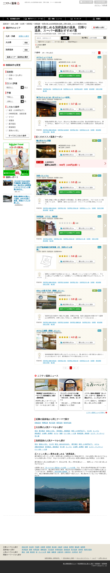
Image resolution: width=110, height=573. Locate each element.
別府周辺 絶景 (78, 89)
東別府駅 (91, 89)
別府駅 (86, 89)
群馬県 (48, 547)
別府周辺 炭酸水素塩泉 (49, 130)
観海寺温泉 (67, 423)
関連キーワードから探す (12, 555)
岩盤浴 (11, 120)
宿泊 (36, 431)
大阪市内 (60, 552)
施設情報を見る (68, 71)
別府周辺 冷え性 (68, 89)
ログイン (98, 5)
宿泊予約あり (72, 42)
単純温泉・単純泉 (83, 433)
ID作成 (104, 5)
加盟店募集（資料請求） (52, 558)
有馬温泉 (36, 549)
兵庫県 (42, 547)
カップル (96, 431)
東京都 (54, 547)
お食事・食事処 (47, 433)
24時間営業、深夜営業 (18, 114)
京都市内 (67, 552)
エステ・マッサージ (97, 433)
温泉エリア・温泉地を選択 (17, 57)
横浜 (23, 552)
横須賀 (32, 552)
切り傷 (37, 436)
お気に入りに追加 (87, 71)
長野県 (71, 547)
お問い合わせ (102, 558)
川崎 (27, 552)
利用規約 (97, 563)
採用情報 (104, 563)
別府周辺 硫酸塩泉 (75, 322)
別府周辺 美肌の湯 (72, 208)
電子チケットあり (44, 42)
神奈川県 (25, 547)
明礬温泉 (45, 423)
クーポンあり (59, 42)
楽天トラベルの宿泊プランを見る (70, 75)
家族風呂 (38, 433)
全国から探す (24, 36)
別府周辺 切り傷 (57, 89)
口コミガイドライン (83, 558)
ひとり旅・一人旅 (70, 433)
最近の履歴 (100, 2)
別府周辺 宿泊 (47, 89)
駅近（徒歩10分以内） (63, 444)
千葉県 (37, 547)
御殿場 (53, 552)
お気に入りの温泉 (86, 2)
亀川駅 (45, 91)
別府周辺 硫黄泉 (47, 239)
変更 (26, 43)
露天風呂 (42, 431)
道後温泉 (67, 549)
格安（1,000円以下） (78, 431)
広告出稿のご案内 (68, 558)
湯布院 (80, 549)
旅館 (61, 433)
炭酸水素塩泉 (39, 447)
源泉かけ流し (50, 431)
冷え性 (89, 431)
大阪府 (60, 547)
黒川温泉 (74, 549)
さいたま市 (42, 552)
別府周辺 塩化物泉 (63, 130)
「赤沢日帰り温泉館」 (61, 471)
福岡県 (83, 547)
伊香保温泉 (59, 549)
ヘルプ (94, 558)
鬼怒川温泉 (88, 549)
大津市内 (75, 552)
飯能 (48, 552)
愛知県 (77, 547)
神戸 (80, 552)
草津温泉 (25, 549)
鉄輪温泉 (38, 423)
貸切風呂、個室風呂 (63, 431)
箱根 (30, 549)
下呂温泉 (51, 549)
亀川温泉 (52, 423)
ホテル (56, 433)
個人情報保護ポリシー (69, 563)
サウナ (11, 117)
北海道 (65, 547)
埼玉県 (31, 547)
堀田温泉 (59, 423)
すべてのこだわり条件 (17, 136)
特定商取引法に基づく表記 (86, 563)
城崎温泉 (43, 549)
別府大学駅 (99, 89)
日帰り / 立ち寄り (15, 75)
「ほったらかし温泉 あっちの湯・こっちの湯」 (60, 467)
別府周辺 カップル (85, 208)
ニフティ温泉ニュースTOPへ (95, 412)
